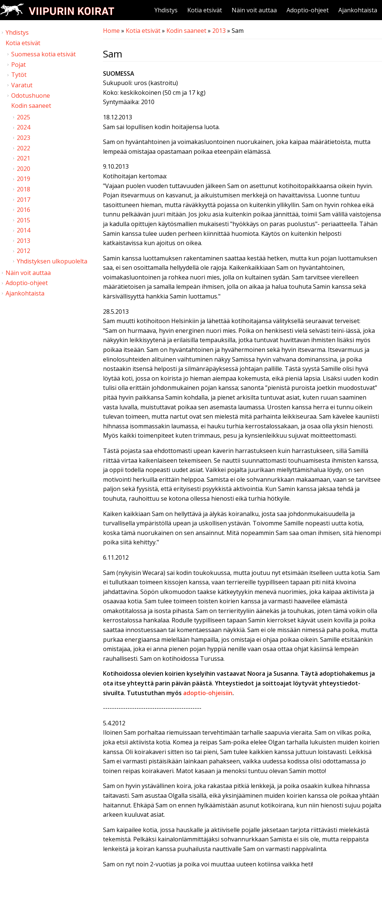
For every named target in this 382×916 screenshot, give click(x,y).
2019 (23, 179)
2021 (23, 158)
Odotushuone (30, 95)
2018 (23, 189)
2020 (23, 169)
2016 (23, 210)
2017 (23, 200)
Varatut (21, 85)
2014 (23, 230)
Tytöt (18, 75)
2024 (23, 127)
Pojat (18, 64)
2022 (23, 148)
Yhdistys (166, 10)
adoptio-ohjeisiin (207, 693)
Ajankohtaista (357, 10)
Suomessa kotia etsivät (43, 54)
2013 (219, 30)
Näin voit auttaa (254, 10)
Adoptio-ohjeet (307, 10)
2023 (23, 138)
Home (111, 30)
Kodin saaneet (186, 30)
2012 (23, 251)
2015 (23, 220)
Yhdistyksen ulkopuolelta (52, 261)
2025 (23, 117)
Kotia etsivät (204, 10)
